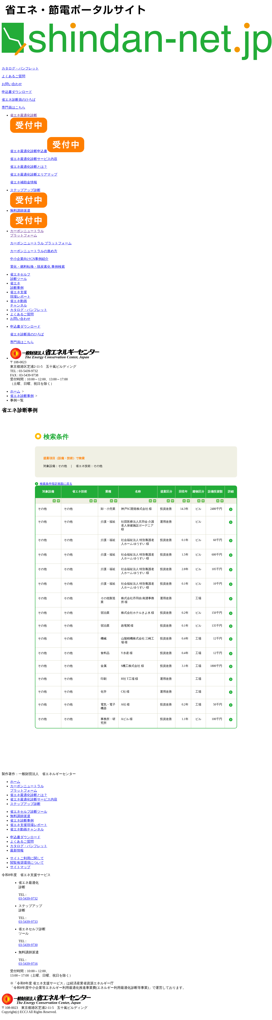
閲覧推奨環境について (27, 862)
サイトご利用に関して (27, 858)
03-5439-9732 (28, 898)
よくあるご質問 (13, 76)
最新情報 (17, 850)
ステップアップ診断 (25, 804)
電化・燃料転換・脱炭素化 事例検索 (37, 266)
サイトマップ (20, 867)
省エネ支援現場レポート (28, 825)
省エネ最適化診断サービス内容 (33, 159)
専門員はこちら (13, 107)
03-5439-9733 (28, 921)
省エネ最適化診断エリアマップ (33, 174)
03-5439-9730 (28, 945)
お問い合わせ (12, 84)
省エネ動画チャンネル (27, 829)
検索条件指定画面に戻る (56, 483)
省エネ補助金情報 (23, 182)
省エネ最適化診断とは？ (28, 166)
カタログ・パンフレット (20, 68)
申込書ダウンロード (17, 92)
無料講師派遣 (20, 816)
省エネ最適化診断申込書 (47, 151)
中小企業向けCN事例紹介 (29, 259)
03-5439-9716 (28, 963)
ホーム (15, 391)
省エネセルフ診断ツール (28, 811)
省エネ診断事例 (22, 396)
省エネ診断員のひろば (18, 99)
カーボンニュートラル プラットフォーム (41, 243)
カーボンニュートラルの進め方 (33, 251)
